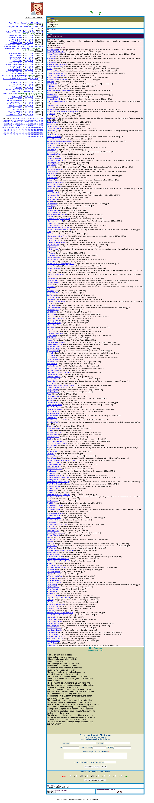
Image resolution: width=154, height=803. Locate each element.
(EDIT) (52, 18)
